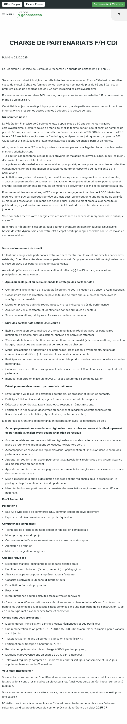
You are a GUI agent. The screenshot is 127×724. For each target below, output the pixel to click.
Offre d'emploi (12, 4)
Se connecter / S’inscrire (108, 4)
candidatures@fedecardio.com (33, 707)
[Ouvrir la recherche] (119, 14)
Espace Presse (34, 4)
